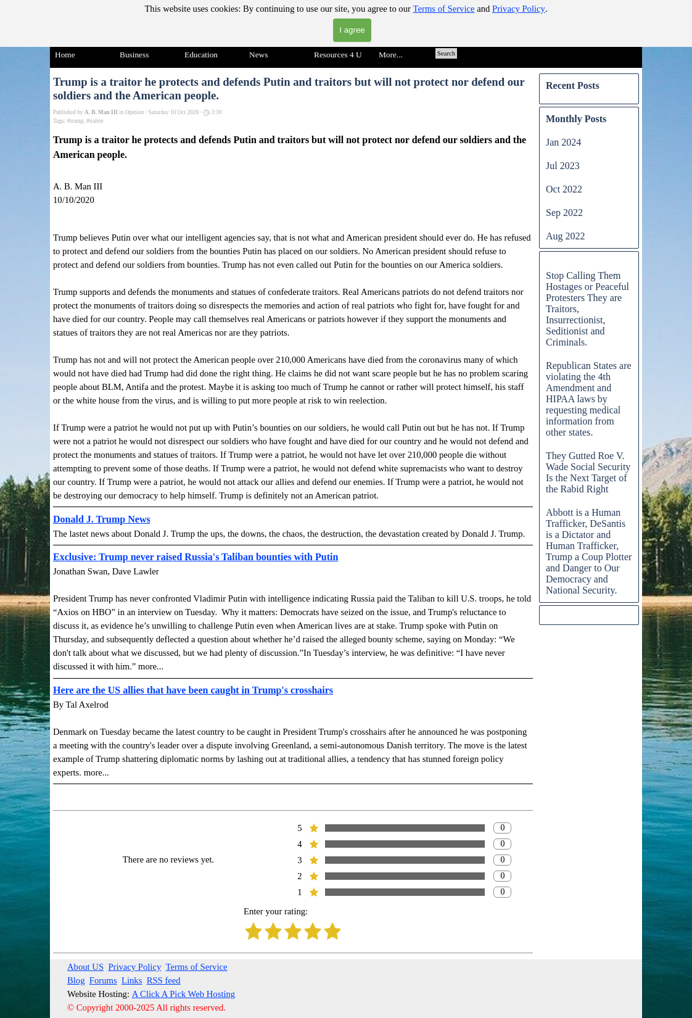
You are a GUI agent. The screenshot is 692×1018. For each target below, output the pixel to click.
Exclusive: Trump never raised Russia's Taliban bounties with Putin (195, 557)
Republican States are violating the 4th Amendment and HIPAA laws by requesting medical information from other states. (589, 398)
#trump (75, 121)
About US (85, 967)
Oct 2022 (564, 189)
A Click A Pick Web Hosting (184, 994)
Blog (76, 980)
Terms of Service (444, 9)
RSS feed (164, 980)
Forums (103, 980)
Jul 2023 (563, 165)
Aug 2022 (565, 236)
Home (65, 54)
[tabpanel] (183, 987)
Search (446, 53)
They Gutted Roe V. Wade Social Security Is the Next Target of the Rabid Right (588, 472)
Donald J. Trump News (101, 519)
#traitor (94, 121)
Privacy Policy (518, 9)
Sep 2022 (564, 212)
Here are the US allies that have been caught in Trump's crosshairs (193, 690)
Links (132, 980)
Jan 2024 (563, 142)
